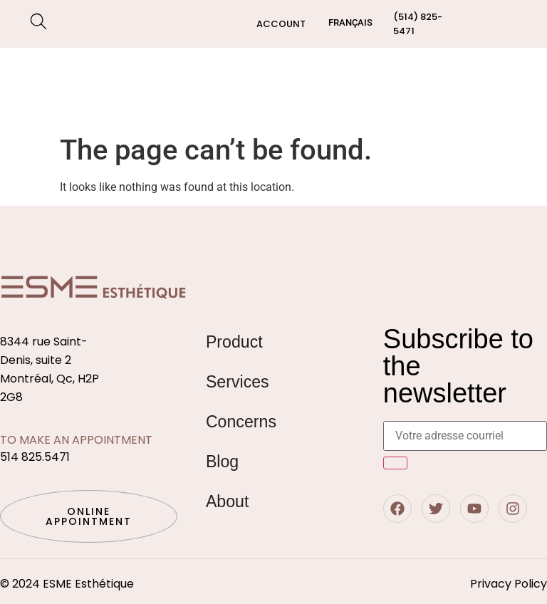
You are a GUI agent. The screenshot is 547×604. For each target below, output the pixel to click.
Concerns (71, 104)
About (228, 501)
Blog (428, 87)
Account (281, 24)
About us (371, 87)
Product (235, 341)
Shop (53, 71)
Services (115, 71)
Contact (485, 87)
